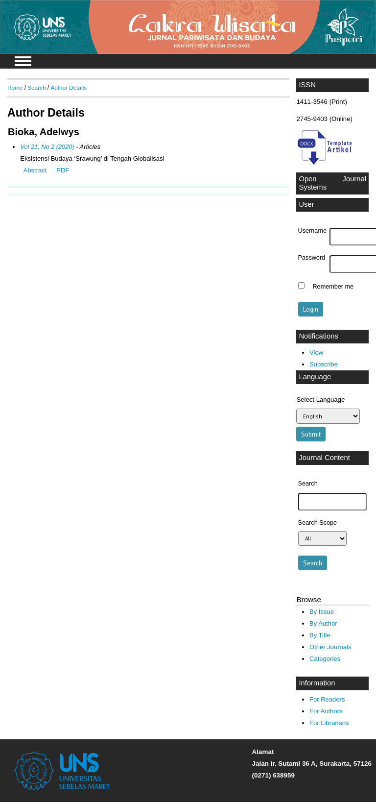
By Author (323, 623)
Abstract (35, 170)
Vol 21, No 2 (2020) (47, 146)
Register (354, 13)
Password (312, 257)
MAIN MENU (23, 61)
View (316, 352)
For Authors (325, 711)
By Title (319, 635)
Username (312, 230)
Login (324, 13)
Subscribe (323, 364)
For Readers (327, 699)
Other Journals (330, 647)
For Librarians (329, 723)
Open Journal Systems (332, 183)
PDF (62, 170)
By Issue (321, 611)
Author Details (68, 87)
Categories (324, 658)
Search (36, 87)
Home (15, 87)
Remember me (332, 286)
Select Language (320, 399)
